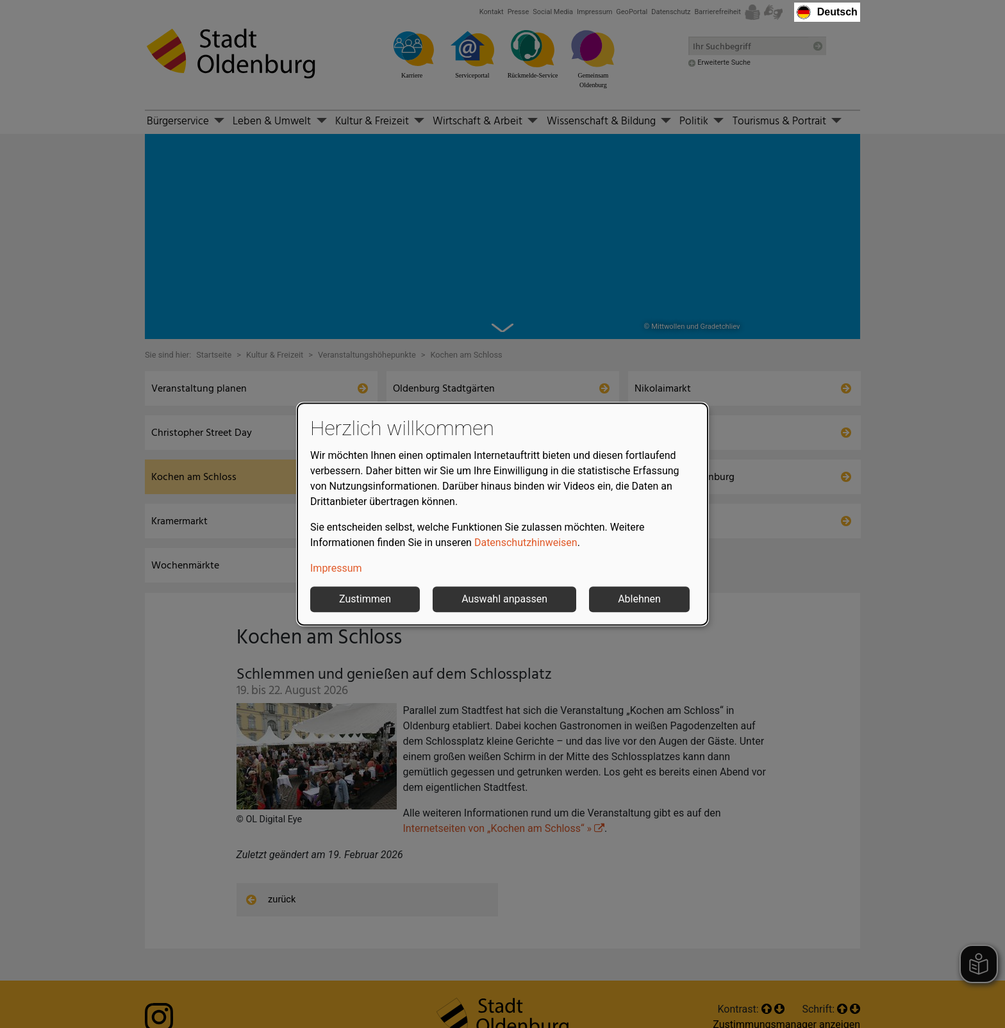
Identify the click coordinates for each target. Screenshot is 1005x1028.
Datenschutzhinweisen (525, 542)
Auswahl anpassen (504, 599)
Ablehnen (639, 599)
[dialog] (502, 514)
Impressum (336, 568)
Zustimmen (365, 599)
